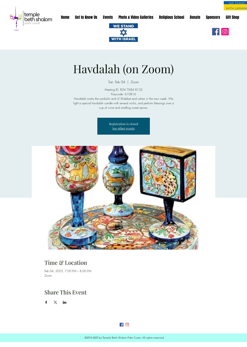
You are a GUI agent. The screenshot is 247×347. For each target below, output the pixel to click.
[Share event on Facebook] (46, 302)
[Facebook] (215, 31)
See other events (123, 128)
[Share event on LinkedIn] (64, 302)
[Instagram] (225, 31)
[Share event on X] (55, 302)
